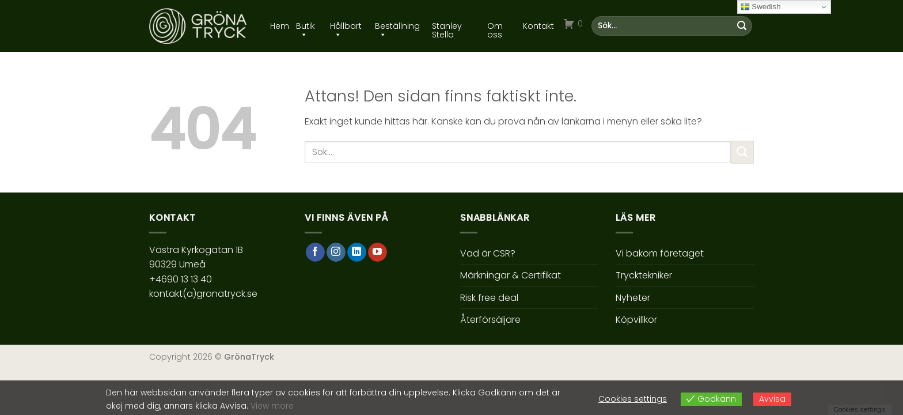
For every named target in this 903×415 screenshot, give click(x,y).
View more (272, 406)
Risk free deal (489, 297)
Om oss (495, 26)
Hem (279, 26)
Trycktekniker (644, 275)
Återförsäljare (490, 319)
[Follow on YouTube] (377, 252)
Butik (305, 26)
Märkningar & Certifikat (510, 275)
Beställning (397, 26)
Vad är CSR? (487, 253)
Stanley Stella (447, 26)
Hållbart (346, 26)
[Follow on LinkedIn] (356, 252)
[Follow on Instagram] (336, 252)
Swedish (761, 7)
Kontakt (538, 26)
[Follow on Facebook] (315, 252)
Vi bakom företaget (660, 253)
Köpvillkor (636, 319)
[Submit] (742, 26)
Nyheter (633, 297)
